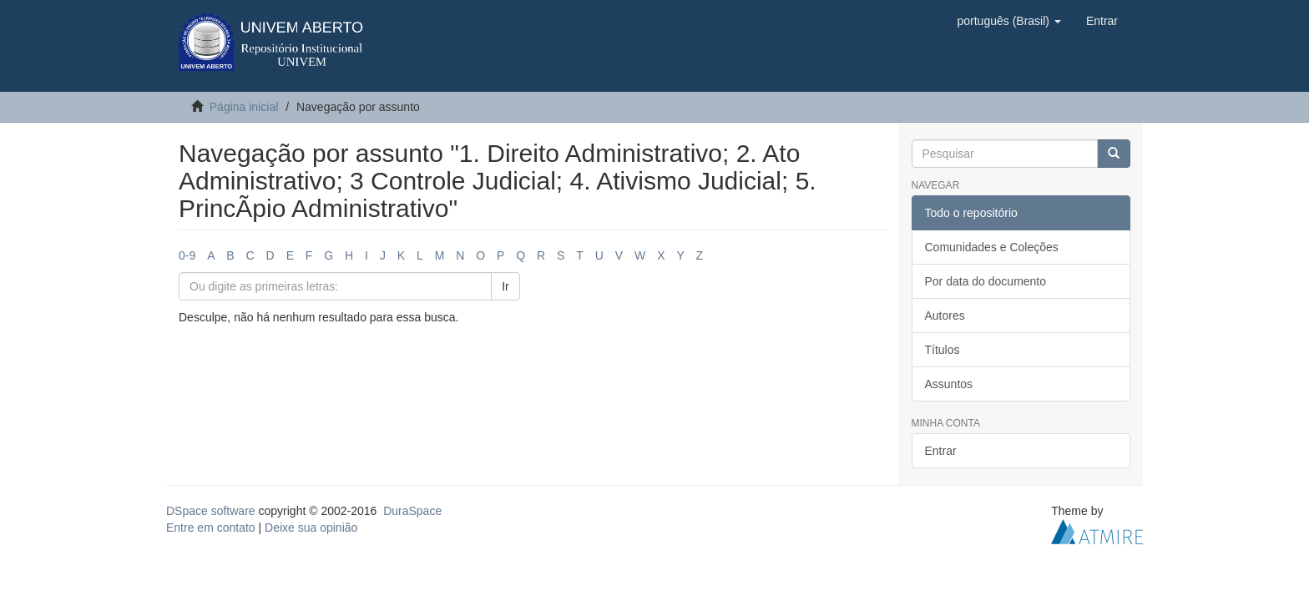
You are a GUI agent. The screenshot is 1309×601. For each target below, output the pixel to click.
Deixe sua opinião (311, 527)
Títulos (942, 349)
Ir (505, 286)
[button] (1008, 21)
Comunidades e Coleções (992, 247)
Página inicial (244, 107)
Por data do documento (986, 281)
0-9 (187, 255)
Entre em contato (210, 527)
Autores (945, 315)
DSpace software (210, 511)
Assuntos (949, 384)
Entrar (941, 450)
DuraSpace (412, 511)
